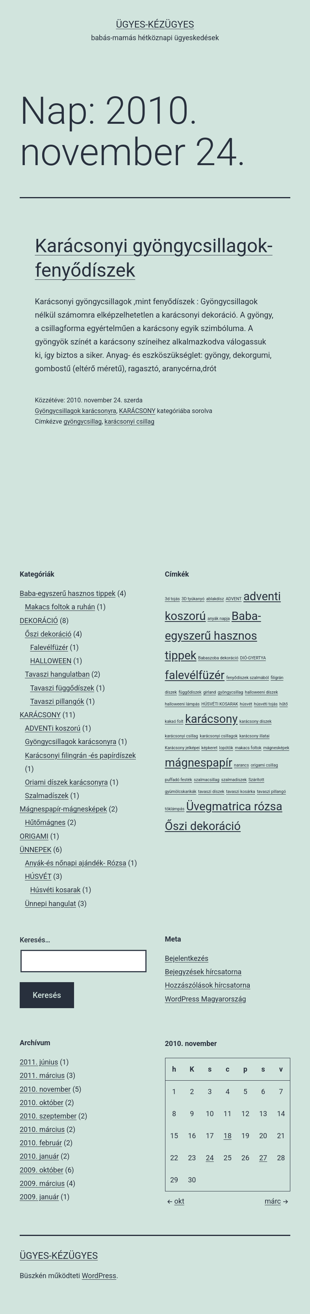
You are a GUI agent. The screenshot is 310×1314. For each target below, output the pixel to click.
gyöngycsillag (82, 421)
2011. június (39, 1062)
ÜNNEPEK (35, 849)
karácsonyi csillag (129, 421)
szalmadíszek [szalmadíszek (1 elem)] (234, 779)
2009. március (42, 1183)
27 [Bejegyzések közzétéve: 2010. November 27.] (263, 1158)
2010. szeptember (48, 1116)
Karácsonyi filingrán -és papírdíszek (80, 755)
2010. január (39, 1156)
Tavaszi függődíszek (62, 688)
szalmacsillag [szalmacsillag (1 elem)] (206, 779)
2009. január (39, 1197)
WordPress (99, 1275)
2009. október (41, 1170)
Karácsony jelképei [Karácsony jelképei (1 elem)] (182, 747)
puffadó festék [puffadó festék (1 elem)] (178, 779)
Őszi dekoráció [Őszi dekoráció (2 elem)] (203, 826)
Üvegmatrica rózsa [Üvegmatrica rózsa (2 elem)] (234, 806)
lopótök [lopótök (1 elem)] (226, 747)
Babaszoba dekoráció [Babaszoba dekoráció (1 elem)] (218, 658)
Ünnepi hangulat (50, 903)
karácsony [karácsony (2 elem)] (211, 719)
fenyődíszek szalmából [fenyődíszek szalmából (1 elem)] (247, 677)
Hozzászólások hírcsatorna (208, 985)
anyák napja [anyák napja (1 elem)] (219, 618)
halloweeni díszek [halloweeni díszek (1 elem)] (261, 692)
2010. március (42, 1129)
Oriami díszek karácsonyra (66, 782)
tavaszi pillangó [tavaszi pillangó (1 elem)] (271, 791)
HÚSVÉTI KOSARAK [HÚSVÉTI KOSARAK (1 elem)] (219, 704)
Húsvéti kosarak (55, 890)
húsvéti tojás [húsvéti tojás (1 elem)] (266, 704)
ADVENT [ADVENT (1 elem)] (233, 598)
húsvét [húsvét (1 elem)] (246, 704)
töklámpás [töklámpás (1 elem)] (175, 808)
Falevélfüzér (49, 647)
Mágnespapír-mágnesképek (63, 809)
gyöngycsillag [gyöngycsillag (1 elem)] (230, 692)
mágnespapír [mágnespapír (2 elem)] (198, 762)
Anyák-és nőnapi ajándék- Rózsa (75, 863)
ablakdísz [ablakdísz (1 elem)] (215, 598)
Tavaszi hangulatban (57, 674)
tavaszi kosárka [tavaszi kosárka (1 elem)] (240, 791)
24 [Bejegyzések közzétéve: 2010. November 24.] (209, 1158)
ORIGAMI (34, 836)
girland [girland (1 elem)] (209, 692)
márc (277, 1201)
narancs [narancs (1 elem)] (241, 765)
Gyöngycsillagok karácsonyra (76, 411)
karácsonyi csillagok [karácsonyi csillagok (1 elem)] (219, 736)
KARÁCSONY (137, 411)
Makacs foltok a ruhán (60, 607)
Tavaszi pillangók (57, 701)
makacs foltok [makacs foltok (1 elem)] (248, 747)
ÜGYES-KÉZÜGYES (155, 24)
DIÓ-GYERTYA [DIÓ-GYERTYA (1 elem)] (253, 658)
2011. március (42, 1075)
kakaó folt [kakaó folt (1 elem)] (174, 721)
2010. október (41, 1102)
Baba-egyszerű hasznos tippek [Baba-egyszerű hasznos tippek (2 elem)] (213, 635)
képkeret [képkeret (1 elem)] (209, 747)
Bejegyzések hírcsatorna (203, 972)
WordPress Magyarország (205, 999)
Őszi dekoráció (48, 634)
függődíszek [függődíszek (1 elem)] (189, 692)
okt (174, 1201)
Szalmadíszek (47, 795)
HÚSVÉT (38, 876)
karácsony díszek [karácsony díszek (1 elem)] (255, 721)
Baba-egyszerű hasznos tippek (67, 593)
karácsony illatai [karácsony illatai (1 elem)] (254, 736)
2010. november (45, 1089)
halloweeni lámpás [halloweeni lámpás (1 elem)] (182, 704)
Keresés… (35, 940)
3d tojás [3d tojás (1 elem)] (172, 598)
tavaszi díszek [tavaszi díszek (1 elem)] (211, 791)
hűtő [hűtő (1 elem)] (283, 704)
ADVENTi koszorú (52, 728)
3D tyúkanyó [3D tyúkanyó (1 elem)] (193, 598)
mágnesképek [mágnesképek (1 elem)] (276, 747)
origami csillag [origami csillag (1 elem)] (264, 765)
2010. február (41, 1143)
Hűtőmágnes (45, 822)
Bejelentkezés (186, 958)
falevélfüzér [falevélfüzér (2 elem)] (195, 675)
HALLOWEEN (50, 661)
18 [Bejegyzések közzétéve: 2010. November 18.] (228, 1136)
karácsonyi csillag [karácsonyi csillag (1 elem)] (181, 736)
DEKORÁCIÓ (39, 620)
